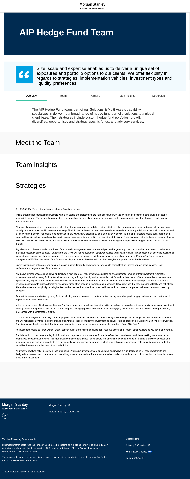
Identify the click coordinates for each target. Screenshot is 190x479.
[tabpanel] (95, 115)
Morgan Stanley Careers (62, 411)
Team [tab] (63, 95)
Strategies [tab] (158, 95)
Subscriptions (132, 439)
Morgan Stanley (57, 405)
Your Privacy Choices (139, 452)
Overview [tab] (31, 95)
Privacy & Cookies (136, 445)
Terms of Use (133, 458)
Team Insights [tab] (126, 95)
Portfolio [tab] (95, 95)
